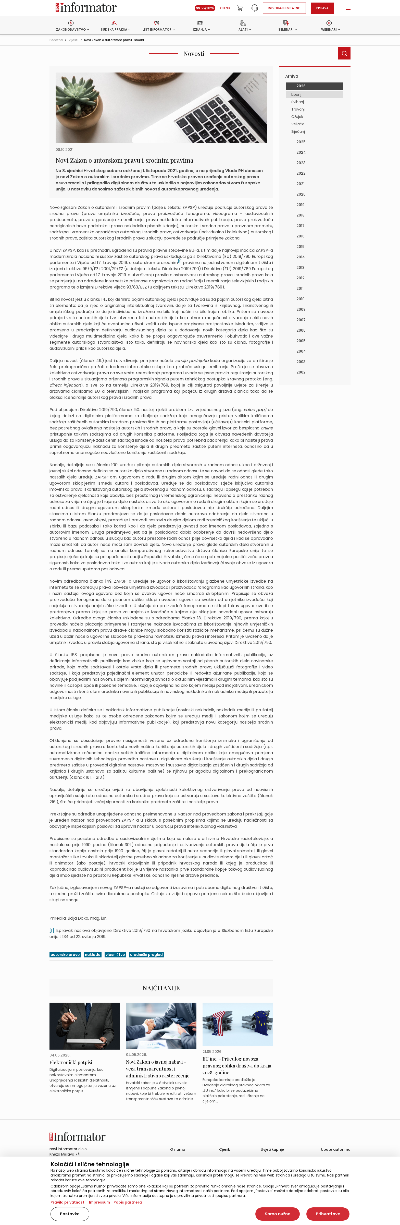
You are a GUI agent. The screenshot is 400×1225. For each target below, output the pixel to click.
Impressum (99, 1202)
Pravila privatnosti (68, 1202)
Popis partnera (128, 1202)
